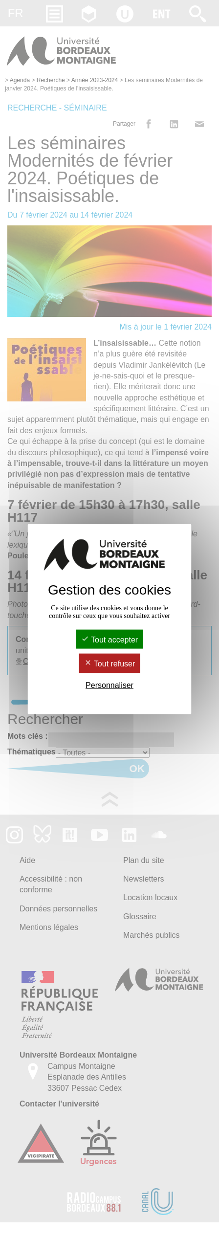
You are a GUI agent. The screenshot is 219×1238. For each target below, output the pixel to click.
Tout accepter (109, 640)
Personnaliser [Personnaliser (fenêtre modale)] (109, 685)
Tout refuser (109, 664)
